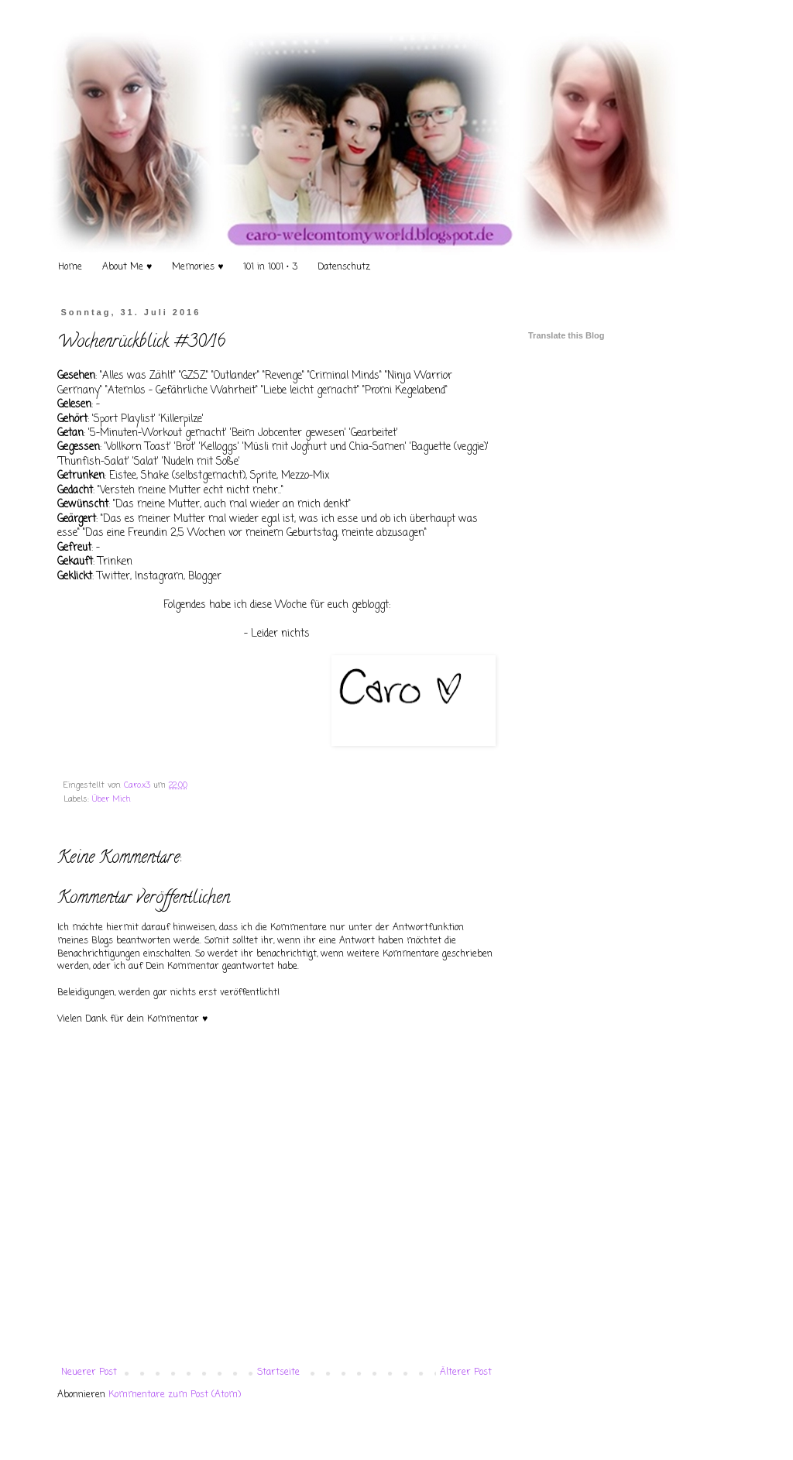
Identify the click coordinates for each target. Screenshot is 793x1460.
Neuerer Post (89, 1372)
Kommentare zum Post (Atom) (174, 1395)
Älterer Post (466, 1372)
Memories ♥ (197, 267)
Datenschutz (344, 267)
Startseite (278, 1372)
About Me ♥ (127, 267)
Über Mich (111, 799)
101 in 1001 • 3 (270, 267)
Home (70, 267)
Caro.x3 (138, 785)
